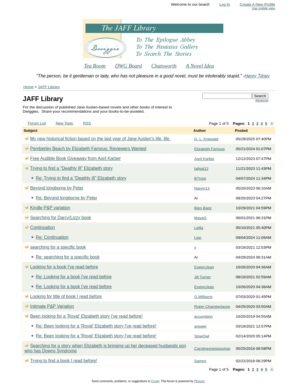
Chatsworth (164, 66)
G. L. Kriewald (206, 139)
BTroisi (200, 178)
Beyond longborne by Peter (56, 188)
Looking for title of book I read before (66, 296)
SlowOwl (201, 336)
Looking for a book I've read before (64, 266)
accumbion (203, 316)
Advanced (261, 100)
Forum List (37, 123)
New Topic (64, 123)
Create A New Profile (257, 4)
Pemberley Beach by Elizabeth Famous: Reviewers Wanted (88, 148)
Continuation (42, 227)
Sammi (200, 361)
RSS (87, 123)
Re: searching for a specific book (68, 257)
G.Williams (203, 297)
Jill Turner (202, 277)
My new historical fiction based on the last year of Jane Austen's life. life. (100, 138)
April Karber (204, 159)
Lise (197, 237)
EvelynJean (204, 267)
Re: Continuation (52, 237)
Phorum (199, 381)
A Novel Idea (200, 66)
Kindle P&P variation (50, 207)
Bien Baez (203, 208)
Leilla (198, 228)
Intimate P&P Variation (52, 306)
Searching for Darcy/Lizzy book (60, 217)
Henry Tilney (257, 76)
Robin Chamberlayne (212, 306)
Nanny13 (202, 188)
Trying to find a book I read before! (63, 360)
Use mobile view (263, 8)
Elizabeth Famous (209, 149)
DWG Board (128, 66)
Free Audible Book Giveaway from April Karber (75, 158)
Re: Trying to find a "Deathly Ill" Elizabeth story (81, 178)
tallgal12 (201, 168)
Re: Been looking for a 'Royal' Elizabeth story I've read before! (96, 326)
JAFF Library (49, 87)
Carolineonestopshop (212, 348)
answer (200, 326)
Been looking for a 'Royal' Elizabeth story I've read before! (86, 316)
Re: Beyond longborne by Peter (66, 197)
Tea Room (95, 66)
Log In (224, 4)
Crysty (155, 381)
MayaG (200, 218)
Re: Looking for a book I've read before (74, 276)
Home (28, 87)
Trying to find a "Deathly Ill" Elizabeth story (71, 168)
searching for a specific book (58, 247)
